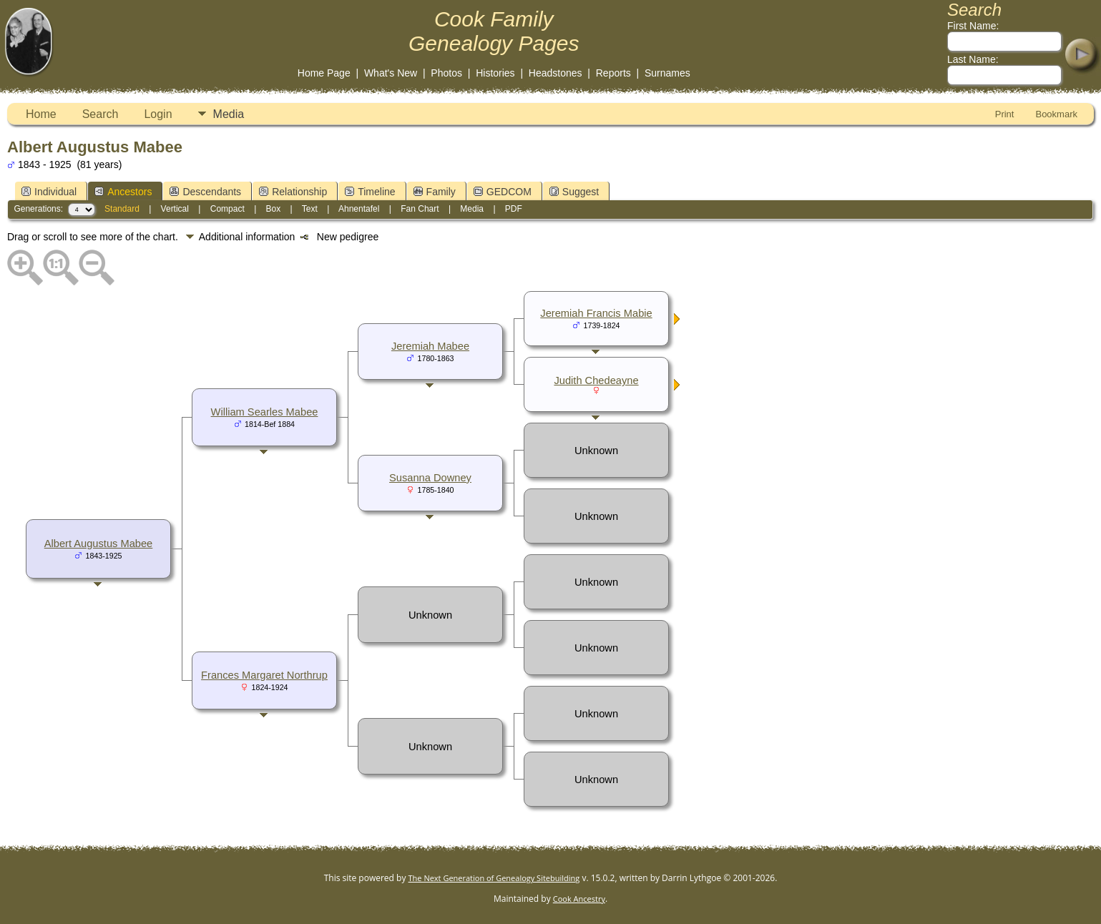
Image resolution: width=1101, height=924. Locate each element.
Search (100, 114)
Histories (495, 73)
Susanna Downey (430, 477)
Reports (613, 73)
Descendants (205, 191)
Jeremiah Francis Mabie (596, 313)
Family (435, 191)
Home (41, 114)
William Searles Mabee (264, 412)
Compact (227, 209)
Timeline (370, 191)
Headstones (555, 73)
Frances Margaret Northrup (264, 675)
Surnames (667, 73)
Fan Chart (420, 209)
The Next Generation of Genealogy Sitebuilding (494, 878)
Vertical (175, 209)
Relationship (293, 191)
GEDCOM (503, 191)
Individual (49, 191)
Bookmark (1056, 114)
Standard (122, 209)
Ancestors (123, 191)
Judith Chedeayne (596, 380)
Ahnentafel (358, 209)
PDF (513, 209)
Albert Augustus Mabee (98, 543)
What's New (390, 73)
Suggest (574, 191)
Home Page (324, 73)
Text (310, 209)
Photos (446, 73)
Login (158, 114)
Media (229, 114)
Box (273, 209)
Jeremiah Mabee (430, 346)
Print (1004, 114)
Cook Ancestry (579, 898)
